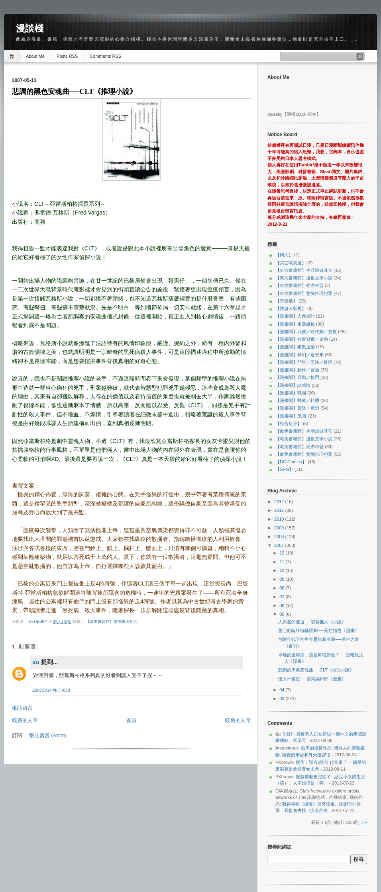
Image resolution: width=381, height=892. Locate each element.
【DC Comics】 (290, 461)
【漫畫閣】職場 (290, 392)
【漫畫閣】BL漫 (291, 416)
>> (364, 822)
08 (282, 588)
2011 (279, 510)
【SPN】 (284, 469)
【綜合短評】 (288, 423)
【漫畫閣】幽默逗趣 (295, 346)
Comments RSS (105, 56)
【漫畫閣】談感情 (292, 385)
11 (282, 561)
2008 (279, 536)
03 (282, 698)
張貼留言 (22, 708)
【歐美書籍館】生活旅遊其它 (303, 431)
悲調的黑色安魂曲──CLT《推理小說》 (316, 670)
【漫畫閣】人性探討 (295, 316)
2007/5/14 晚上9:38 (51, 690)
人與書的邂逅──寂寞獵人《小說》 (312, 621)
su (35, 661)
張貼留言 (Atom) (48, 735)
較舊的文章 (238, 720)
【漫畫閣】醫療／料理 (297, 400)
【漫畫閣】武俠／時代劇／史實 (306, 331)
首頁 (131, 720)
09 (282, 579)
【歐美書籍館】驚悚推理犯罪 (111, 621)
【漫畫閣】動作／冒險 (297, 369)
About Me (35, 56)
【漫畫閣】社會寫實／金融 (301, 339)
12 (282, 552)
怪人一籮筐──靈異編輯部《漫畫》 (312, 678)
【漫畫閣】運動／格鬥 (297, 377)
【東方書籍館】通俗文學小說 (303, 277)
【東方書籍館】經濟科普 (299, 285)
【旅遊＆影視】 (290, 308)
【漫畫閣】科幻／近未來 (299, 354)
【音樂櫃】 (286, 301)
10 (282, 570)
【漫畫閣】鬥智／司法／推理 (303, 362)
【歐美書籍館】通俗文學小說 (303, 438)
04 (282, 689)
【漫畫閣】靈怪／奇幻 (297, 408)
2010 (279, 519)
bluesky (39, 621)
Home (13, 56)
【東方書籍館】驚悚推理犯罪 (303, 293)
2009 (279, 527)
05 (282, 614)
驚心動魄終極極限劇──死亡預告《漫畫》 (318, 630)
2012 (279, 501)
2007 (279, 545)
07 (282, 596)
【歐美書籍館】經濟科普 (299, 446)
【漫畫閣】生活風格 (295, 324)
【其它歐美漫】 (290, 262)
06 (282, 605)
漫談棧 (29, 28)
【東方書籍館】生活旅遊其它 (303, 270)
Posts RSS (67, 56)
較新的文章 (25, 720)
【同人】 (284, 254)
